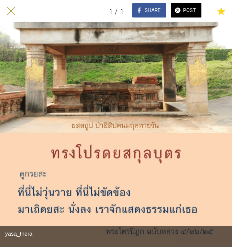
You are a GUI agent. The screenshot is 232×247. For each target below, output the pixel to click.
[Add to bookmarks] (221, 11)
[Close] (11, 11)
